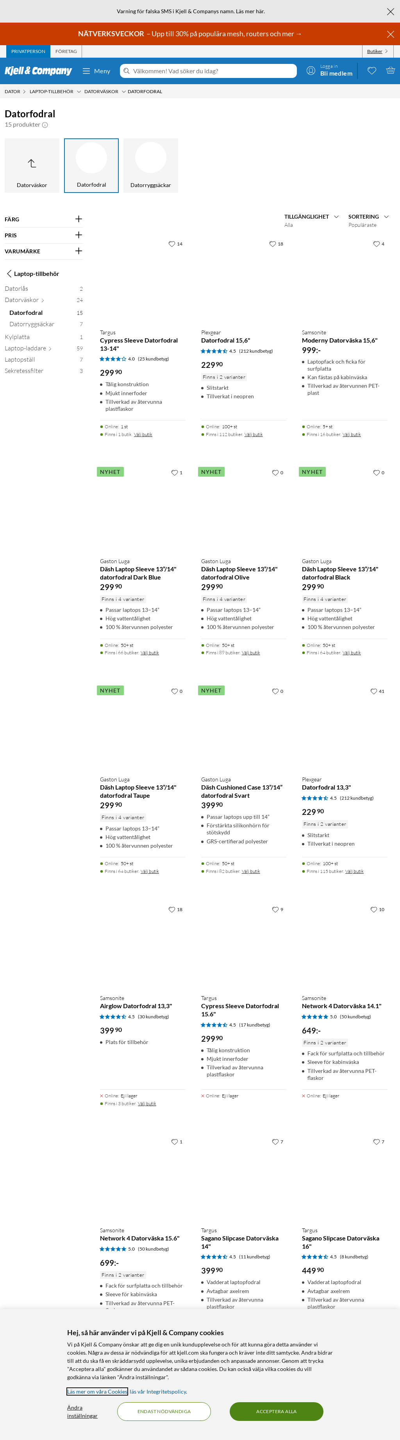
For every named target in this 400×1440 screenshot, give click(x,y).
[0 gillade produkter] (371, 70)
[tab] (28, 51)
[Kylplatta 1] (44, 338)
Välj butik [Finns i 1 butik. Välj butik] (143, 434)
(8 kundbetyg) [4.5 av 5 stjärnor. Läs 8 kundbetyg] (354, 1257)
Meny (96, 71)
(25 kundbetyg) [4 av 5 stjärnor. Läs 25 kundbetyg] (153, 359)
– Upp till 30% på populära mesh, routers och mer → (191, 33)
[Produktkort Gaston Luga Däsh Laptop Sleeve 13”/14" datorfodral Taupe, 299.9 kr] (143, 726)
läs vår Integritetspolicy (158, 1391)
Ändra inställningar (82, 1411)
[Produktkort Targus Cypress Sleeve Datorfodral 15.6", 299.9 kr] (244, 945)
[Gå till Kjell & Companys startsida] (41, 71)
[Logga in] (329, 70)
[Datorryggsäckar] (151, 166)
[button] (45, 124)
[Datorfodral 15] (46, 314)
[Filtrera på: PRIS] (44, 235)
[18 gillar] (276, 243)
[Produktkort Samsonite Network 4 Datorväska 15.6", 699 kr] (143, 1177)
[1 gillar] (176, 472)
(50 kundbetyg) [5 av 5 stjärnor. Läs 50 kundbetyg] (355, 1016)
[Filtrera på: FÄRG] (44, 219)
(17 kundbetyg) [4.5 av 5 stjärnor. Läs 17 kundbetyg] (254, 1025)
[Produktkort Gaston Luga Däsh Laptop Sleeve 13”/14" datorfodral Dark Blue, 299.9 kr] (143, 508)
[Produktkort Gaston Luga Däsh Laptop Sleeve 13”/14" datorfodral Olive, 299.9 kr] (244, 508)
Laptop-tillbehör (32, 273)
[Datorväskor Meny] (124, 91)
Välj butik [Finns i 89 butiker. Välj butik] (251, 653)
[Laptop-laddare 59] (44, 349)
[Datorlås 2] (44, 290)
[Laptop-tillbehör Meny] (79, 91)
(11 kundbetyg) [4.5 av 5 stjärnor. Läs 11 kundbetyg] (254, 1257)
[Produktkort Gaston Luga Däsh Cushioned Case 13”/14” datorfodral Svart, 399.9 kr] (244, 726)
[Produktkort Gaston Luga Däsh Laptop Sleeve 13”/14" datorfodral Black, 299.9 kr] (345, 508)
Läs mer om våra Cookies (97, 1391)
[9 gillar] (277, 909)
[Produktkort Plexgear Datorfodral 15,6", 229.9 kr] (244, 279)
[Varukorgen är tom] (390, 70)
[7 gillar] (277, 1141)
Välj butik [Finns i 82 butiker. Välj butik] (251, 871)
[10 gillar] (377, 909)
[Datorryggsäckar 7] (46, 325)
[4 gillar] (378, 243)
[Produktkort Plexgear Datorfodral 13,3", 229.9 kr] (345, 726)
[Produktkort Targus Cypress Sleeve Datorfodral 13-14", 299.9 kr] (143, 279)
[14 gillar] (175, 243)
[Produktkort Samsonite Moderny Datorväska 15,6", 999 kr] (345, 279)
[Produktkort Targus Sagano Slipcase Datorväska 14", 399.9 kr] (244, 1177)
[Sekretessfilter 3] (44, 372)
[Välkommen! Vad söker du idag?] (213, 71)
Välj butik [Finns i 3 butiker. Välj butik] (147, 1103)
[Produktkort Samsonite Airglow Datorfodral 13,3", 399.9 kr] (143, 945)
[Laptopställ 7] (44, 361)
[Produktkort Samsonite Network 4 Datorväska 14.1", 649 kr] (345, 945)
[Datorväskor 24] (44, 301)
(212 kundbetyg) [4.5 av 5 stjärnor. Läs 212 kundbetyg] (256, 351)
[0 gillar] (277, 472)
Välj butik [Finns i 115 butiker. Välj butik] (354, 871)
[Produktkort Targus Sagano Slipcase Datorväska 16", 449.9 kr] (345, 1177)
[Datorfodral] (91, 165)
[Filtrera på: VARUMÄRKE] (44, 251)
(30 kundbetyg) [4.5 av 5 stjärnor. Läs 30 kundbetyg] (153, 1016)
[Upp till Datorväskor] (32, 166)
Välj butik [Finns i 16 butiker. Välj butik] (352, 434)
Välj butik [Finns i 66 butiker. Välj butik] (150, 653)
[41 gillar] (377, 691)
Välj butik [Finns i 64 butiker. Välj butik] (352, 653)
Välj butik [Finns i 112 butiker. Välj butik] (254, 434)
